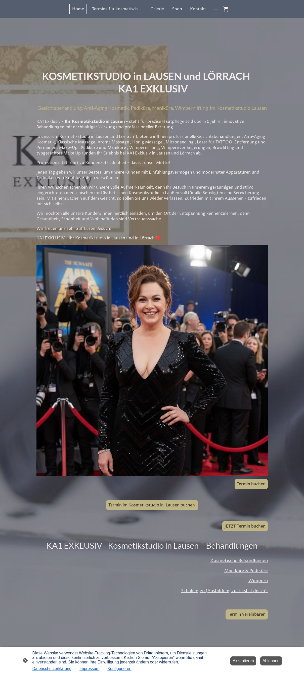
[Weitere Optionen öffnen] (216, 9)
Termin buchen (251, 484)
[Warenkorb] (227, 9)
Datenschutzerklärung (52, 668)
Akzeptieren (243, 661)
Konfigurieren (119, 668)
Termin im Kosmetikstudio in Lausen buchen (152, 505)
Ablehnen (271, 661)
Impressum (89, 668)
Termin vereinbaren (247, 614)
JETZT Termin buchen (245, 526)
